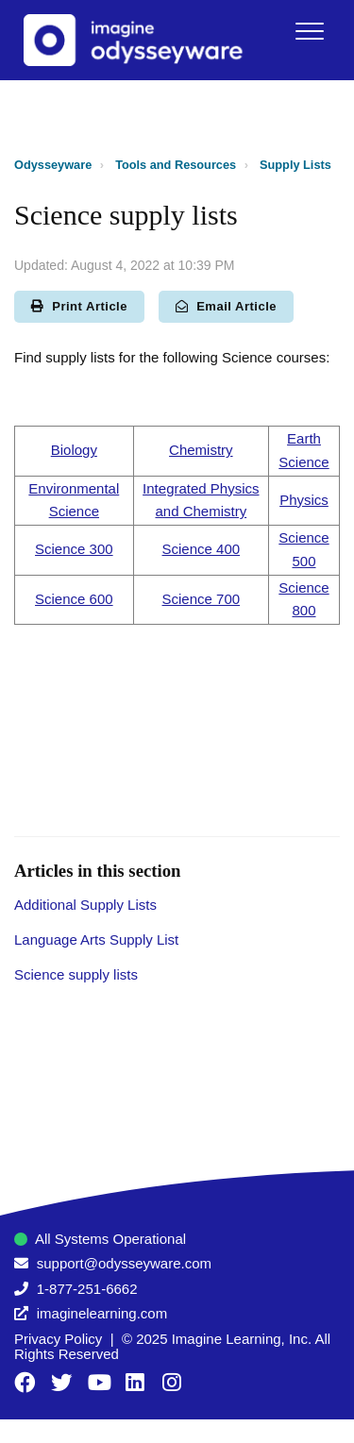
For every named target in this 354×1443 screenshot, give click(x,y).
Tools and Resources (175, 165)
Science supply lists (76, 974)
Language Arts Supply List (96, 939)
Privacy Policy (58, 1339)
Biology (74, 450)
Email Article (226, 306)
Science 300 (74, 549)
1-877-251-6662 (87, 1289)
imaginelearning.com (102, 1313)
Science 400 (201, 549)
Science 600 (74, 599)
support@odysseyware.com (124, 1263)
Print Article (79, 306)
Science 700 (201, 599)
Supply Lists (295, 165)
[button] (309, 30)
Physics (304, 500)
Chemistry (201, 450)
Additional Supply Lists (85, 905)
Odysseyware (53, 165)
